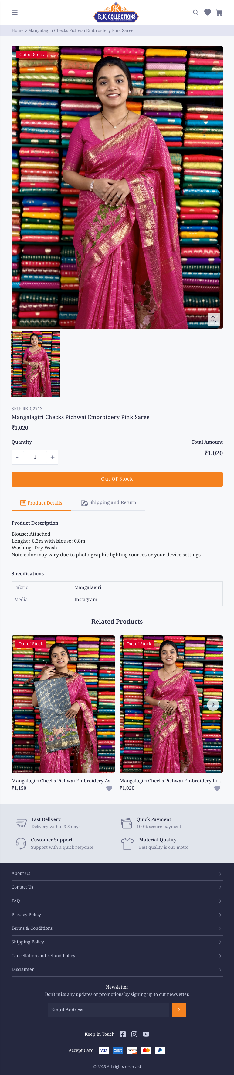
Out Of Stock (117, 479)
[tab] (42, 503)
